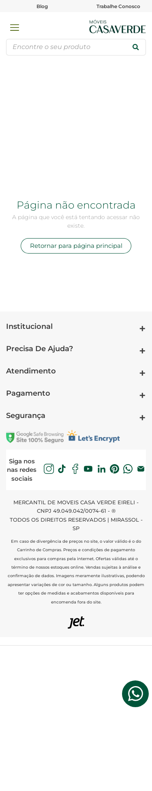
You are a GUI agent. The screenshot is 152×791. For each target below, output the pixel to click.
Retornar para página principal (76, 245)
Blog (42, 6)
